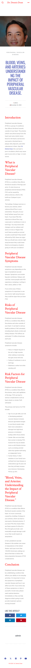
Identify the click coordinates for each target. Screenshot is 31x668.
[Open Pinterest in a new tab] (20, 658)
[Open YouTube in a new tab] (25, 658)
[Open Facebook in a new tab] (5, 658)
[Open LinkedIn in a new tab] (15, 658)
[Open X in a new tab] (10, 658)
